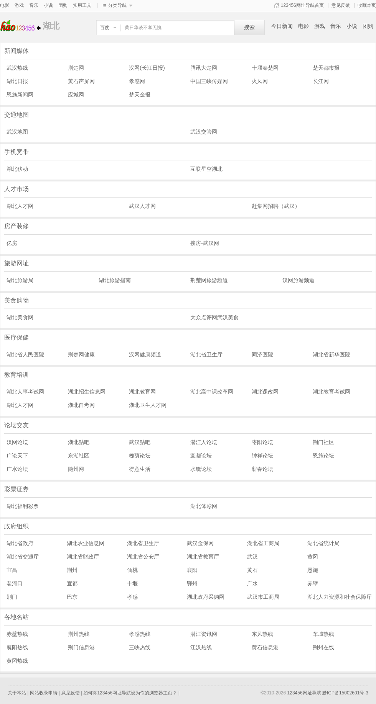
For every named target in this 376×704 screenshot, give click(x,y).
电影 (4, 5)
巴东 (72, 597)
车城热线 (323, 634)
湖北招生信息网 (87, 392)
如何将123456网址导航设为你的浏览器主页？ (130, 693)
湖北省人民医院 (25, 354)
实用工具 (82, 5)
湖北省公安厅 (143, 557)
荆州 (72, 570)
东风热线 (262, 634)
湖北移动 (17, 169)
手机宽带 (16, 152)
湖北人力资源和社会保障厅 (339, 597)
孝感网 (137, 81)
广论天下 (17, 455)
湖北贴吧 (78, 442)
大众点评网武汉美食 (214, 317)
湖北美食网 (20, 317)
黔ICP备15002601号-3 (345, 693)
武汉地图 (17, 132)
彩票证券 (16, 489)
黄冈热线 (17, 661)
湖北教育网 (142, 392)
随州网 (76, 469)
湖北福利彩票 (23, 506)
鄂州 (192, 583)
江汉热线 (201, 647)
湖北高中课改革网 (211, 392)
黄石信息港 (265, 647)
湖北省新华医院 (331, 354)
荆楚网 (76, 68)
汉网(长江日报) (147, 68)
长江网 (321, 81)
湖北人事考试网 (25, 392)
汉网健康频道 (145, 354)
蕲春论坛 (262, 469)
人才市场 (16, 189)
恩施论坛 (323, 455)
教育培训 (16, 374)
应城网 (76, 94)
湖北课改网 (265, 392)
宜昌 (12, 570)
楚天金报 (139, 94)
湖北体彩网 (203, 506)
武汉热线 (17, 68)
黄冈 (312, 557)
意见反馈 (340, 5)
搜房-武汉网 (204, 243)
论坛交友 (16, 425)
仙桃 (132, 570)
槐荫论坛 (139, 455)
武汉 (252, 557)
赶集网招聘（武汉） (276, 206)
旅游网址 (16, 263)
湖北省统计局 (323, 543)
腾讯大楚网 (203, 68)
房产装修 (16, 226)
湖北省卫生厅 (206, 354)
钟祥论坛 (262, 455)
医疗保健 (16, 337)
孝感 (132, 597)
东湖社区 (78, 455)
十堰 (132, 583)
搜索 (249, 27)
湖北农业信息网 (85, 543)
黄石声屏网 (81, 81)
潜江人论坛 (203, 442)
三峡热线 (139, 647)
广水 (252, 583)
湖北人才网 (20, 206)
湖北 (21, 26)
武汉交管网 (203, 132)
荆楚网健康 (81, 354)
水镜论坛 (201, 469)
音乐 (33, 5)
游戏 (19, 5)
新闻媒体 (16, 50)
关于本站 (17, 693)
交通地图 (16, 114)
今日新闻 (282, 26)
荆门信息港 (81, 647)
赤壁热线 (17, 634)
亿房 (12, 243)
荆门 (12, 597)
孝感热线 (139, 634)
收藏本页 (367, 5)
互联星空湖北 (206, 169)
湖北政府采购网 (205, 597)
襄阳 (192, 570)
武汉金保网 (200, 543)
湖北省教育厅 (203, 557)
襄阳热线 (17, 647)
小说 (48, 5)
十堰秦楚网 (265, 68)
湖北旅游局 (20, 280)
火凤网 (260, 81)
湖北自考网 (81, 405)
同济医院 (262, 354)
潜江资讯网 (203, 634)
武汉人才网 (142, 206)
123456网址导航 (304, 693)
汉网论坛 (17, 442)
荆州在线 (323, 647)
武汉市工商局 (263, 597)
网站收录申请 (44, 693)
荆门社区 (323, 442)
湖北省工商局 (263, 543)
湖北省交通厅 (23, 557)
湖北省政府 (20, 543)
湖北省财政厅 (83, 557)
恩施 (312, 570)
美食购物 (16, 300)
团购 (63, 5)
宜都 (72, 583)
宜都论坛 (201, 455)
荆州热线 (78, 634)
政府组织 (16, 526)
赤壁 (312, 583)
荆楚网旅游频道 (209, 280)
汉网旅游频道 (298, 280)
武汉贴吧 (139, 442)
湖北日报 (17, 81)
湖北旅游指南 (115, 280)
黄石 (252, 570)
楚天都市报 (326, 68)
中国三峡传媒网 (209, 81)
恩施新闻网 (20, 94)
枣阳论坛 (262, 442)
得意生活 (139, 469)
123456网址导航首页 (302, 5)
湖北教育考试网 (331, 392)
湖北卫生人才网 (148, 405)
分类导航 (117, 5)
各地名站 (16, 617)
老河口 (15, 583)
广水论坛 (17, 469)
